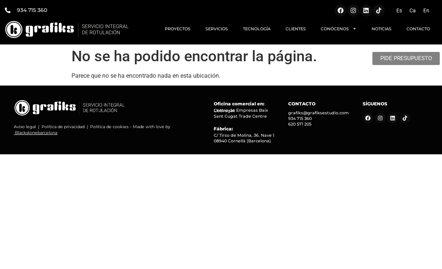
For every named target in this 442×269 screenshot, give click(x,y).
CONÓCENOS (339, 28)
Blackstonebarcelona (36, 132)
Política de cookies (109, 126)
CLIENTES (296, 28)
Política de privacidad (63, 126)
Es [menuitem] (399, 10)
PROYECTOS (177, 28)
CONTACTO (418, 28)
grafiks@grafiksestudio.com (318, 112)
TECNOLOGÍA (257, 28)
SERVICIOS (216, 28)
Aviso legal (25, 126)
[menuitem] (399, 10)
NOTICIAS (381, 28)
